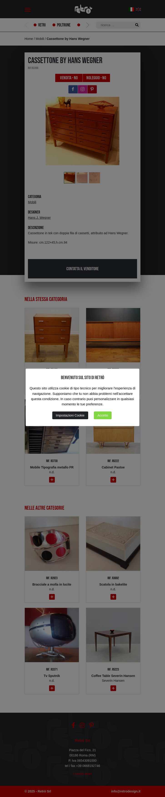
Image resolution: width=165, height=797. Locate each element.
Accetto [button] (103, 415)
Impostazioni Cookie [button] (70, 415)
